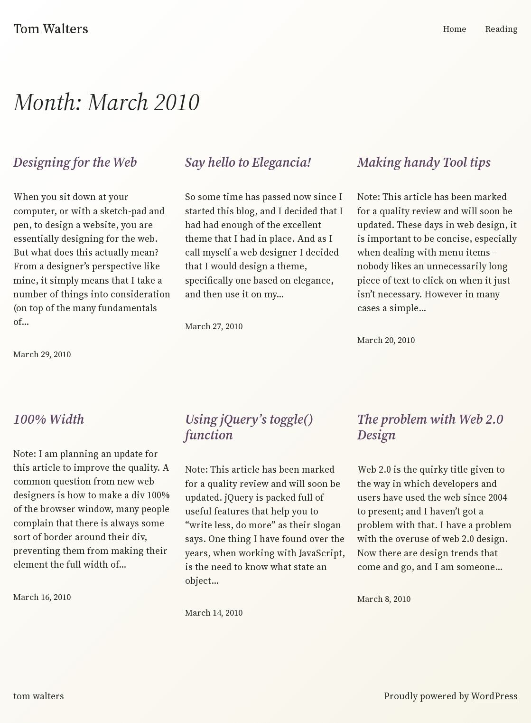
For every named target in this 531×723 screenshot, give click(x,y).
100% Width (48, 419)
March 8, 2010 (383, 599)
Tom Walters (50, 28)
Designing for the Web (75, 162)
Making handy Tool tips (424, 162)
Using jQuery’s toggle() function (249, 427)
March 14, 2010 (213, 612)
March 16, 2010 (42, 597)
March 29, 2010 (42, 354)
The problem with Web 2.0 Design (430, 427)
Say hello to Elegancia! (248, 162)
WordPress (494, 696)
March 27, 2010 (213, 326)
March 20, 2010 (386, 340)
